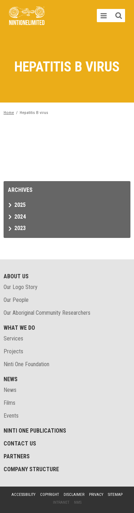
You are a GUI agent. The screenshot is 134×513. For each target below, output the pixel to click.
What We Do (19, 327)
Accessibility (23, 494)
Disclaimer (74, 494)
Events (11, 415)
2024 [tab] (20, 216)
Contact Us (20, 443)
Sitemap (115, 494)
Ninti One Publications (35, 430)
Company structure (31, 469)
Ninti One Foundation (26, 364)
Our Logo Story (21, 287)
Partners (17, 456)
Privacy (96, 494)
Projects (13, 351)
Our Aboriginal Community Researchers (47, 312)
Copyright (49, 494)
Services (13, 338)
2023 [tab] (20, 228)
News (11, 379)
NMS (77, 502)
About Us (16, 276)
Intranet (61, 502)
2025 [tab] (20, 204)
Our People (16, 300)
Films (9, 402)
